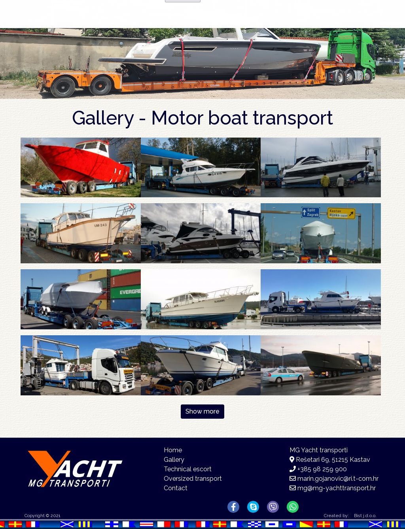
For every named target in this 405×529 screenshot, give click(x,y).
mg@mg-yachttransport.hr (336, 488)
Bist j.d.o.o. (365, 515)
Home (188, 26)
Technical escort (188, 469)
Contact (327, 26)
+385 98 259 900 (322, 469)
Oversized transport (193, 478)
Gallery (275, 27)
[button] (81, 167)
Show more (202, 411)
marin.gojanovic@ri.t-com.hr (338, 478)
